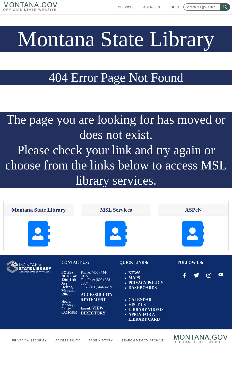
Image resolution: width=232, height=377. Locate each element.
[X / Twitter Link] (196, 275)
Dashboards (142, 287)
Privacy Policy (146, 282)
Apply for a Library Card (144, 317)
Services (126, 7)
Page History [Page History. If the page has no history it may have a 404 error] (101, 340)
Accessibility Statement (97, 297)
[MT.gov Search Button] (225, 7)
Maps (134, 278)
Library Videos (146, 309)
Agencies (151, 7)
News (134, 273)
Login (174, 7)
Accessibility (68, 340)
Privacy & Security (29, 340)
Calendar (140, 299)
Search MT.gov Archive (142, 340)
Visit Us (137, 304)
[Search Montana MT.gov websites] (206, 7)
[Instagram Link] (209, 275)
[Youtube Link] (221, 275)
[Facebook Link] (184, 275)
